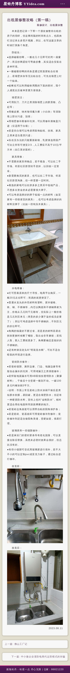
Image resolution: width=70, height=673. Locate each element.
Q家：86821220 (54, 669)
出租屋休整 (56, 25)
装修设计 (42, 25)
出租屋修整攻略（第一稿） (30, 20)
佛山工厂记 (20, 644)
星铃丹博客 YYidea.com (24, 4)
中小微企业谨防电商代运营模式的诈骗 (43, 656)
